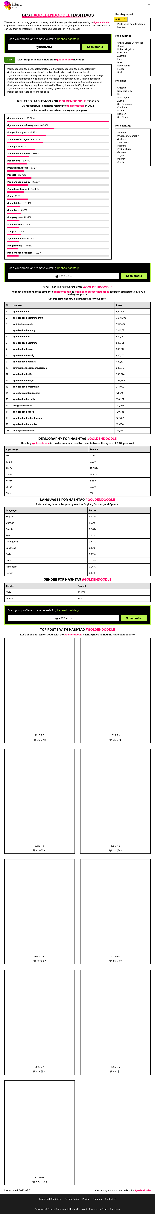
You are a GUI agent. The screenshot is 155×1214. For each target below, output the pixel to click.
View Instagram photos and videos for (123, 1190)
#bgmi (120, 155)
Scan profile (95, 46)
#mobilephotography (128, 136)
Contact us (110, 1199)
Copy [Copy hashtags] (10, 59)
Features (97, 1199)
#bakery (121, 139)
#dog (10, 196)
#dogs (10, 231)
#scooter (122, 152)
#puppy (11, 146)
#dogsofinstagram (17, 132)
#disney (121, 158)
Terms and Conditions (50, 1199)
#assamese (123, 142)
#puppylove (13, 160)
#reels (120, 162)
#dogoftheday (14, 245)
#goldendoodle (15, 118)
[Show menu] (149, 5)
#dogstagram (14, 217)
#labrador (122, 132)
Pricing (86, 1199)
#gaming (121, 145)
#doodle (11, 174)
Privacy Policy (72, 1199)
